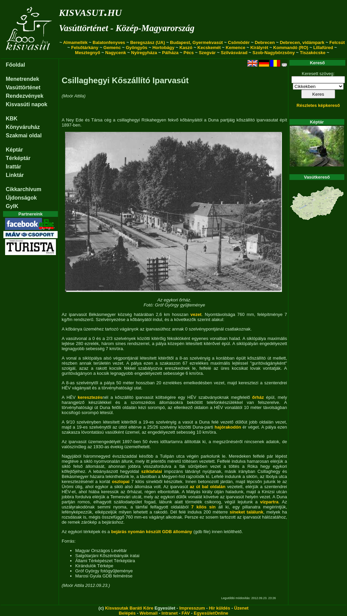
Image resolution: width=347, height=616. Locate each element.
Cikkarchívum (23, 189)
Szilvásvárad (234, 52)
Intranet (170, 613)
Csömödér (239, 42)
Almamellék (75, 42)
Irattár (13, 166)
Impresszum (192, 608)
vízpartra (269, 501)
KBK (12, 118)
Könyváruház (23, 127)
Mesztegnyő (87, 52)
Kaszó (185, 47)
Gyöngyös (136, 47)
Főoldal (15, 65)
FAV (186, 613)
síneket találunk (246, 512)
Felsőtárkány (84, 47)
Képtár (14, 150)
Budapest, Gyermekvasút (196, 42)
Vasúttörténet (23, 87)
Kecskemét (209, 47)
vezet (196, 314)
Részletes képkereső (318, 105)
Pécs (188, 52)
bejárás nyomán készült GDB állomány (151, 531)
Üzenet (241, 608)
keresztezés (90, 397)
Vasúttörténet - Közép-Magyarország (127, 28)
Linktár (15, 175)
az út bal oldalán (207, 486)
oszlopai (120, 481)
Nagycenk (115, 52)
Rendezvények (24, 96)
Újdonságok (21, 198)
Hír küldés (219, 608)
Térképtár (18, 158)
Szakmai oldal (24, 135)
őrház (258, 397)
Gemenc (112, 47)
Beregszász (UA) (147, 42)
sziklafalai (151, 471)
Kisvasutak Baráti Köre (129, 608)
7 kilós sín (203, 506)
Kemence (235, 47)
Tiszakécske (313, 52)
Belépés (127, 613)
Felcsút (337, 42)
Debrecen (265, 42)
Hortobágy (163, 47)
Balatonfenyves (109, 42)
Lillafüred (323, 47)
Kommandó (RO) (290, 47)
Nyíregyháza (144, 52)
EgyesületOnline (211, 613)
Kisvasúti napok (26, 104)
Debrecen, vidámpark (302, 42)
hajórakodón (228, 427)
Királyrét (259, 47)
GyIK (12, 206)
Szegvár (207, 52)
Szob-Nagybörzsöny (273, 52)
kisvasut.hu (90, 11)
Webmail (149, 613)
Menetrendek (22, 79)
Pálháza (170, 52)
